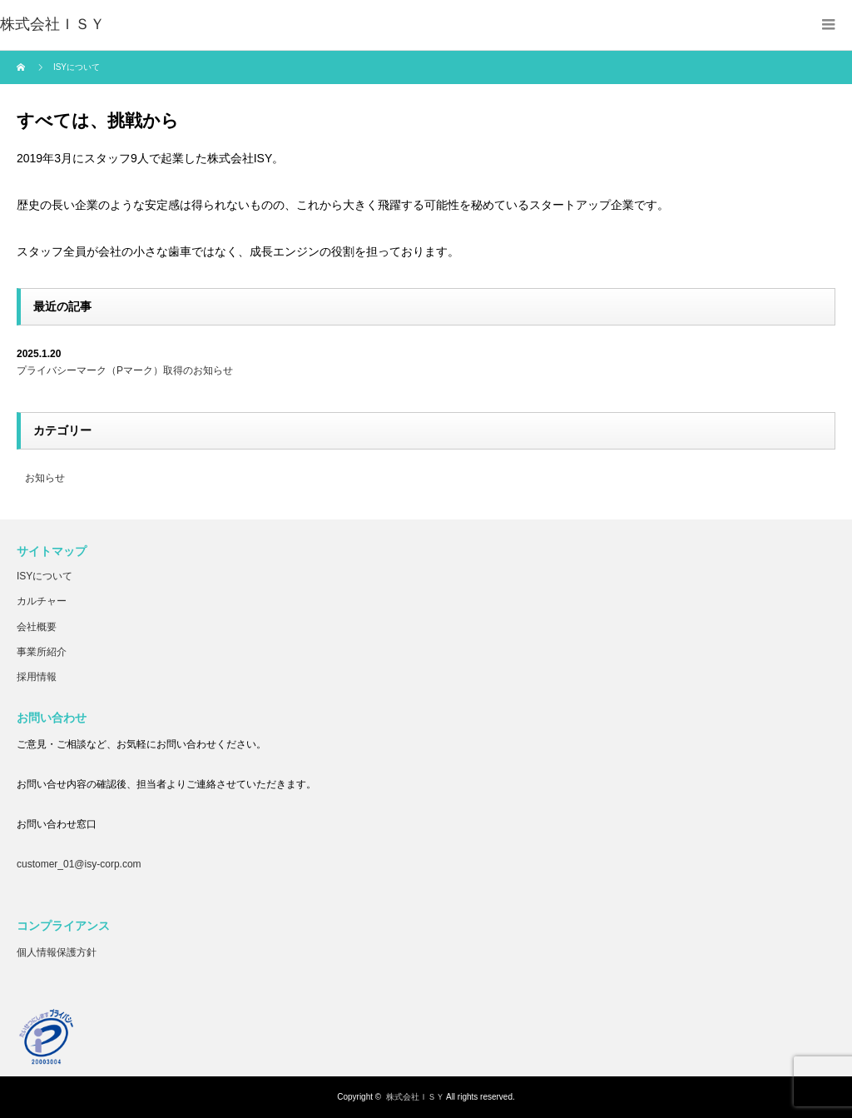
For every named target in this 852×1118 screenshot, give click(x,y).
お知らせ (45, 478)
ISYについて (44, 576)
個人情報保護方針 (57, 952)
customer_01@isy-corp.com (79, 864)
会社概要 (37, 627)
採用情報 (37, 677)
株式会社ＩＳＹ (415, 1096)
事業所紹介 (42, 652)
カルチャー (42, 601)
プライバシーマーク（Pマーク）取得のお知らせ (125, 370)
